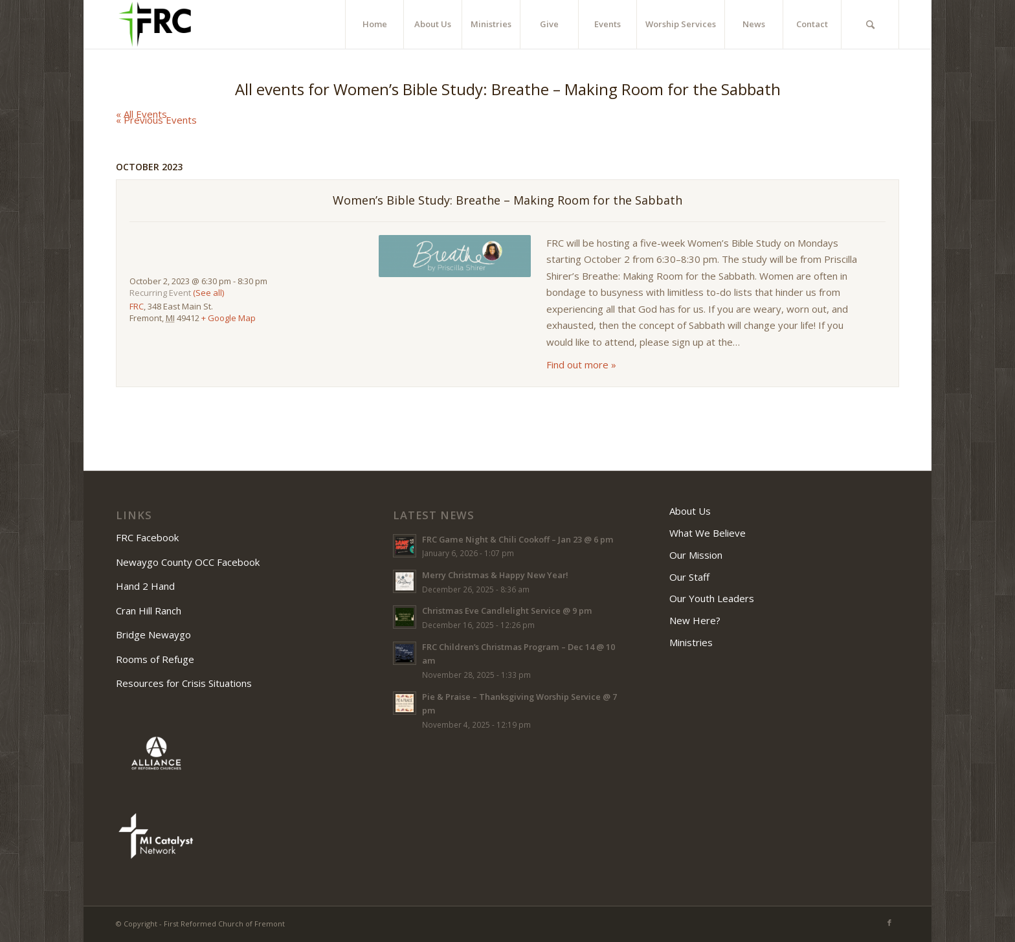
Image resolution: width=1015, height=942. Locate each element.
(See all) (208, 292)
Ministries (691, 642)
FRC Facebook (148, 537)
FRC (136, 306)
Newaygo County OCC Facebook (189, 561)
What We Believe (707, 532)
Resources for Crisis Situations (184, 683)
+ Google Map (228, 318)
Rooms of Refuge (155, 659)
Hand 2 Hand (145, 585)
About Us (690, 510)
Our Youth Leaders (711, 598)
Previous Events (156, 119)
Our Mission (695, 554)
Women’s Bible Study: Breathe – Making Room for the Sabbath (507, 200)
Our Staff (689, 576)
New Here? (694, 620)
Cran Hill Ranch (148, 610)
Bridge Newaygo (153, 634)
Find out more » (581, 364)
